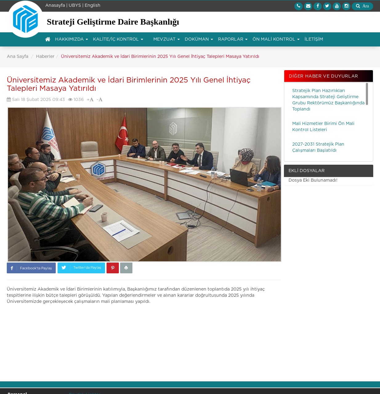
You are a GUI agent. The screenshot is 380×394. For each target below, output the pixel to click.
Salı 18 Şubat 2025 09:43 (36, 99)
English (92, 5)
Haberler (45, 56)
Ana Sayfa (17, 56)
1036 (76, 99)
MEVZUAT (166, 39)
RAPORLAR (233, 39)
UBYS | (76, 5)
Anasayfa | (56, 5)
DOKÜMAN (199, 39)
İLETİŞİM (314, 39)
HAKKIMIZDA (71, 39)
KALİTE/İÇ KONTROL (118, 39)
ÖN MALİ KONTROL (276, 39)
